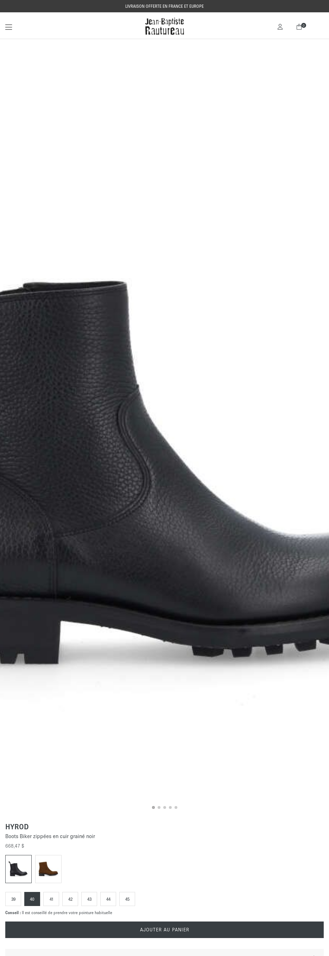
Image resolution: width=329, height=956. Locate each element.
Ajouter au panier (164, 929)
